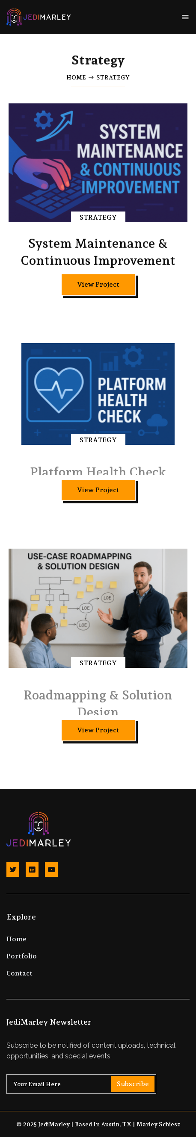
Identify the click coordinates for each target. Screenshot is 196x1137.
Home (76, 77)
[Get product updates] (81, 1084)
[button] (185, 17)
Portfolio (21, 956)
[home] (38, 17)
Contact (19, 973)
